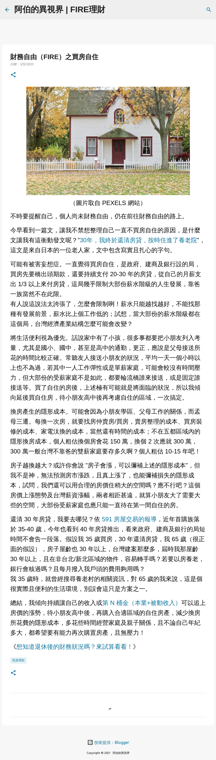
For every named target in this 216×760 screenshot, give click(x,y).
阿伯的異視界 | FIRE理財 (59, 9)
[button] (13, 75)
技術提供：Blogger (108, 742)
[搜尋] (112, 10)
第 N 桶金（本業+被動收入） (141, 602)
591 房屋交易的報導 (128, 519)
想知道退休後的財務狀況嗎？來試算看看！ (74, 646)
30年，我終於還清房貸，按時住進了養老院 (138, 240)
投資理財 (18, 660)
